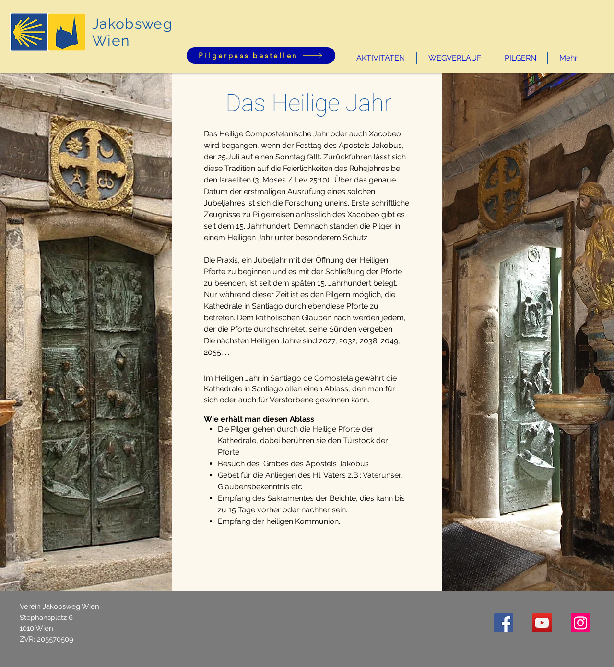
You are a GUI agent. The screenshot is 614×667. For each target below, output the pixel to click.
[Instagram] (580, 622)
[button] (380, 58)
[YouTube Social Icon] (542, 622)
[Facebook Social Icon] (503, 622)
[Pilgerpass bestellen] (261, 55)
